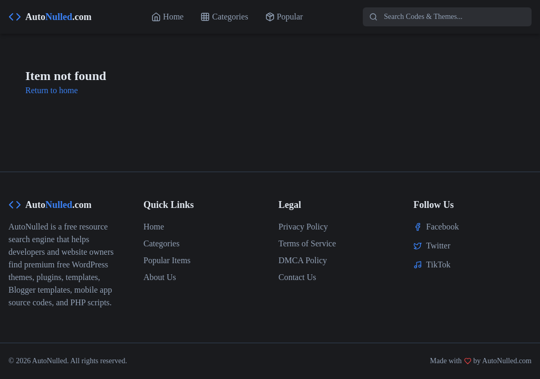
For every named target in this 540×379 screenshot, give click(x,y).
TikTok (438, 264)
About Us (159, 277)
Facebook (442, 226)
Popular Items (166, 260)
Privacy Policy (303, 226)
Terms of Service (307, 243)
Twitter (438, 245)
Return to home (51, 90)
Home (153, 226)
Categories (161, 243)
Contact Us (297, 277)
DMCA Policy (302, 260)
